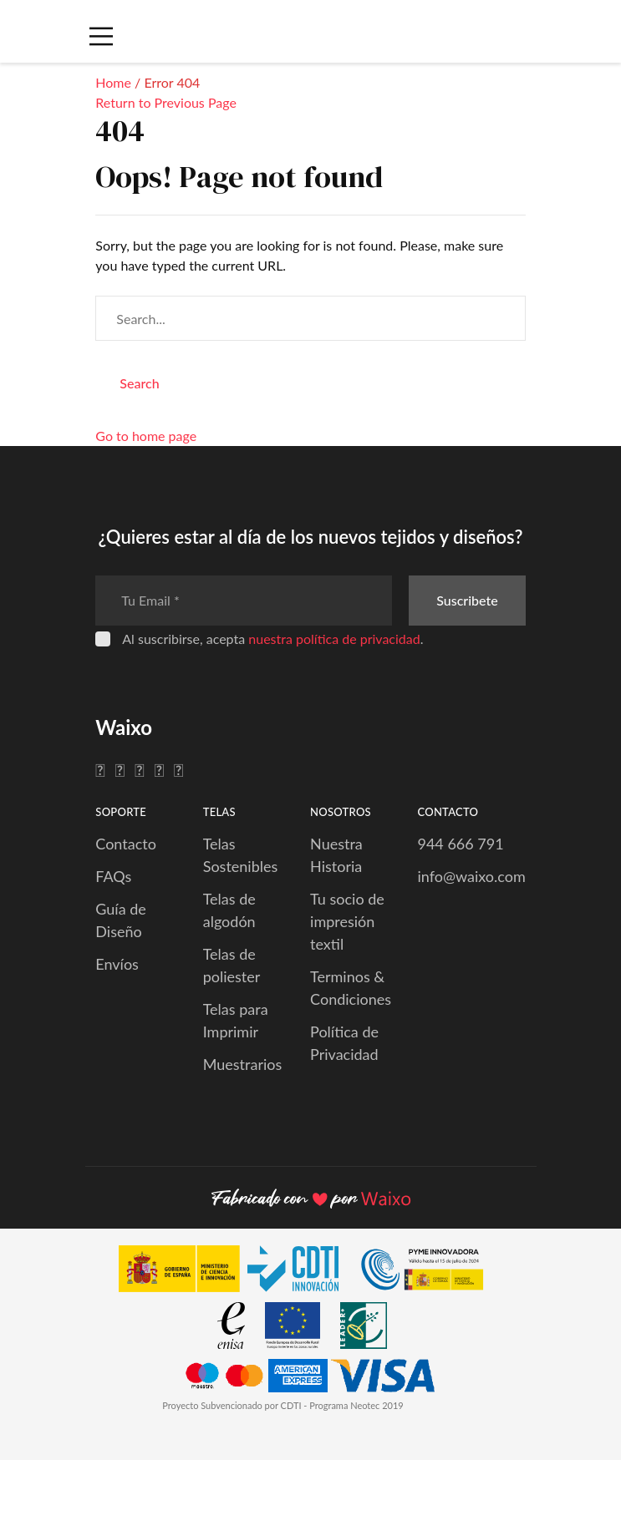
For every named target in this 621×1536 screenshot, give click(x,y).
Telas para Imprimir (235, 1020)
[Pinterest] (159, 769)
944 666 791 (460, 843)
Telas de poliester (232, 965)
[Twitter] (120, 769)
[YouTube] (178, 769)
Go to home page (145, 436)
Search (139, 383)
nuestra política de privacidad (334, 638)
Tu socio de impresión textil (347, 921)
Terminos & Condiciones (350, 987)
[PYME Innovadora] (430, 1272)
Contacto (125, 843)
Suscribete (466, 600)
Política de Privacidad (344, 1042)
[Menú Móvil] (100, 36)
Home (113, 82)
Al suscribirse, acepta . (272, 638)
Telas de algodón (229, 910)
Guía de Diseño (120, 920)
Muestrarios (243, 1064)
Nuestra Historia (336, 854)
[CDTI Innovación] (237, 1272)
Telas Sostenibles (240, 854)
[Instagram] (139, 769)
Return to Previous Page (166, 102)
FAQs (113, 876)
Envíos (117, 964)
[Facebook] (99, 769)
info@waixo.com (471, 876)
